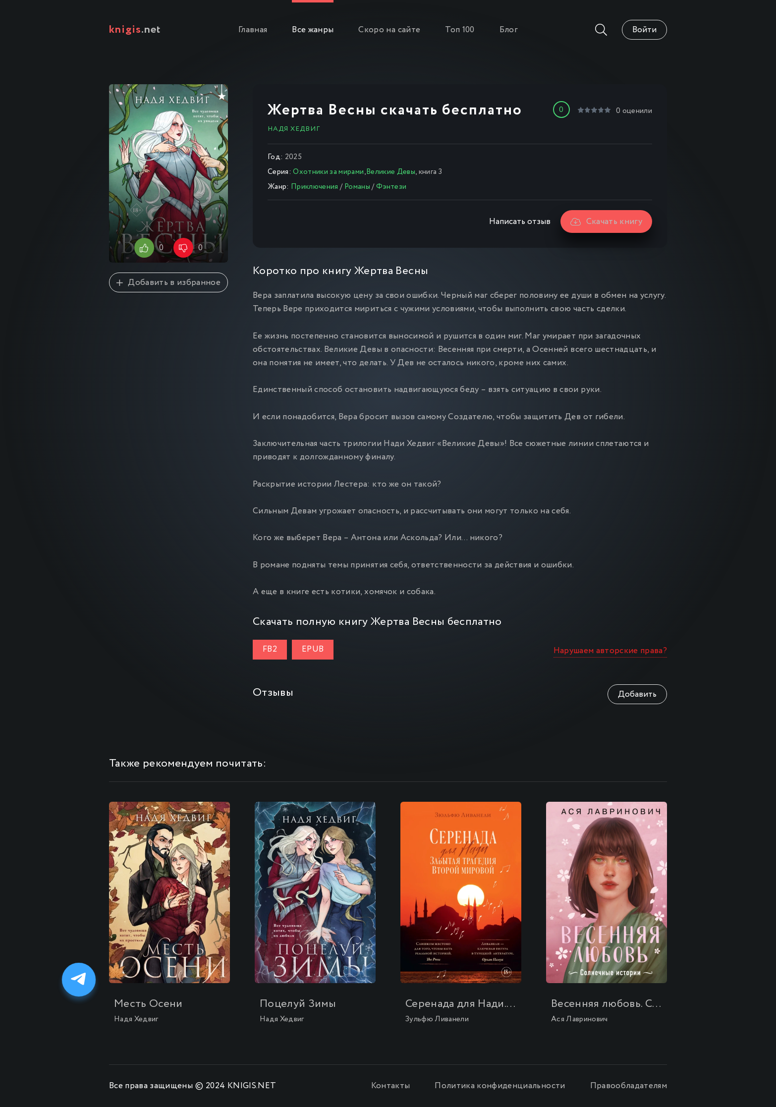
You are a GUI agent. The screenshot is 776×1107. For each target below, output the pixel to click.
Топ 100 (459, 30)
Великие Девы (390, 171)
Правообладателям (628, 1086)
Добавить (637, 694)
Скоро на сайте (389, 30)
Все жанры (312, 30)
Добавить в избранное (168, 283)
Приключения (314, 186)
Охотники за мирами (328, 171)
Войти (644, 30)
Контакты (390, 1086)
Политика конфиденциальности (500, 1086)
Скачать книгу (606, 222)
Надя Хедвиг (294, 129)
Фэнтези (391, 186)
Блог (508, 30)
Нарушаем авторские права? (610, 651)
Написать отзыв (520, 222)
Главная (252, 30)
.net (135, 30)
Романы (357, 186)
